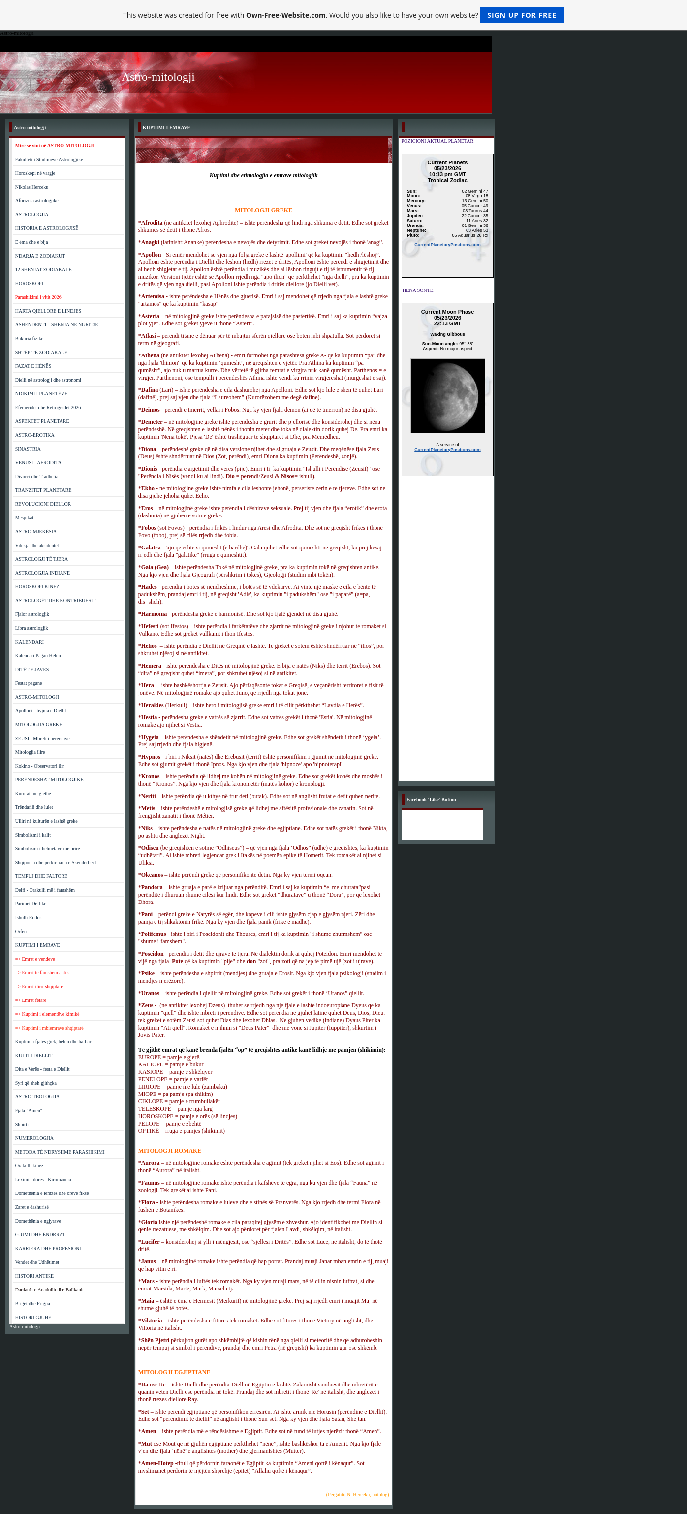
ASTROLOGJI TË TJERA (41, 559)
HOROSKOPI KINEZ (37, 586)
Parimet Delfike (31, 903)
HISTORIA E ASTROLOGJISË (47, 228)
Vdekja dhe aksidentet (37, 545)
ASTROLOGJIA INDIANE (42, 573)
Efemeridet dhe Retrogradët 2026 (48, 407)
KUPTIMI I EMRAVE (37, 945)
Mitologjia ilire (30, 752)
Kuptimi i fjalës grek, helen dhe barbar (53, 1041)
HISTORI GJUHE (33, 1317)
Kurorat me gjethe (33, 793)
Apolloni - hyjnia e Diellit (40, 710)
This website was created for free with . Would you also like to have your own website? (343, 15)
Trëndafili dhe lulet (34, 807)
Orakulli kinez (29, 1165)
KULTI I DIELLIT (34, 1055)
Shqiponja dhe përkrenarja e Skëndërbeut (55, 862)
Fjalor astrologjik (32, 614)
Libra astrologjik (31, 628)
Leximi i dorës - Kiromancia (43, 1179)
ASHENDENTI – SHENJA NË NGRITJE (56, 324)
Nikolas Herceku (31, 187)
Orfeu (21, 931)
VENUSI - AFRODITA (38, 462)
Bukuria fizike (29, 338)
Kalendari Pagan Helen (38, 655)
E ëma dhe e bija (31, 242)
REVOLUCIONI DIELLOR (43, 504)
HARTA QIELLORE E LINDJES (48, 311)
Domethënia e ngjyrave (38, 1221)
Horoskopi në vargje (35, 173)
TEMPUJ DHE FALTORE (41, 876)
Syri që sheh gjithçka (36, 1083)
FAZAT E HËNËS (33, 366)
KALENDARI (29, 641)
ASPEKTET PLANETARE (42, 421)
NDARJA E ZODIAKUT (40, 255)
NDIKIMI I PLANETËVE (41, 393)
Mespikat (24, 517)
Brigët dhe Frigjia (32, 1303)
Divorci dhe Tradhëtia (37, 476)
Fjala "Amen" (28, 1110)
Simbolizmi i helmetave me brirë (47, 848)
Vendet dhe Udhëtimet (37, 1262)
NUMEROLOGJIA (34, 1138)
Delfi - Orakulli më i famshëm (45, 890)
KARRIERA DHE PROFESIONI (48, 1248)
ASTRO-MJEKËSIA (36, 531)
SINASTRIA (28, 448)
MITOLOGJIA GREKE (38, 724)
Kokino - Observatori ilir (39, 766)
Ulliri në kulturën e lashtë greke (46, 821)
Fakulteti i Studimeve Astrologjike (49, 159)
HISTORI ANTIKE (34, 1276)
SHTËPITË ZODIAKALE (41, 352)
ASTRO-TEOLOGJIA (37, 1096)
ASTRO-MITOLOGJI (37, 697)
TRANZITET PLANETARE (43, 490)
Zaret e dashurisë (32, 1207)
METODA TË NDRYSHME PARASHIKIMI (60, 1152)
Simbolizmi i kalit (33, 835)
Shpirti (22, 1124)
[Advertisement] (448, 633)
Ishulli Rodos (28, 917)
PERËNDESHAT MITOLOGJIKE (49, 779)
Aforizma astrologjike (37, 200)
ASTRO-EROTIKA (35, 435)
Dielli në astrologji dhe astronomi (48, 380)
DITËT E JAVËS (32, 669)
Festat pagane (28, 683)
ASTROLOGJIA (32, 214)
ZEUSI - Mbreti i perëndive (42, 738)
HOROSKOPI (29, 283)
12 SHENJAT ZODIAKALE (43, 269)
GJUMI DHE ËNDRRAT (40, 1234)
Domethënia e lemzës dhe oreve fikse (52, 1193)
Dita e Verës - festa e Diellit (42, 1069)
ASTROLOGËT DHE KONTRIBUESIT (55, 600)
